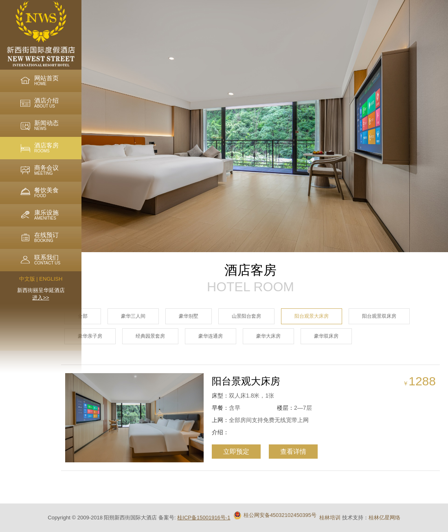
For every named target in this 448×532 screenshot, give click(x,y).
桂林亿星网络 (384, 517)
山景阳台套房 (246, 316)
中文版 (27, 279)
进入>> (40, 298)
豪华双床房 (326, 336)
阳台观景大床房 (311, 316)
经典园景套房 (150, 336)
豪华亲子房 (90, 336)
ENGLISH (50, 279)
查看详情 (287, 451)
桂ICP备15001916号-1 (203, 517)
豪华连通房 (210, 336)
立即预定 (230, 451)
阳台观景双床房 (379, 316)
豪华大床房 (268, 336)
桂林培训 (329, 517)
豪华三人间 (133, 316)
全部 (83, 316)
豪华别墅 (188, 316)
